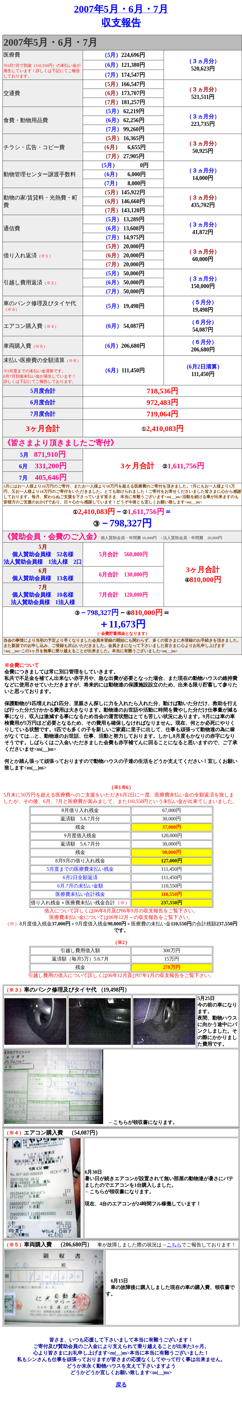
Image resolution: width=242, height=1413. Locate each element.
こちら (174, 1244)
